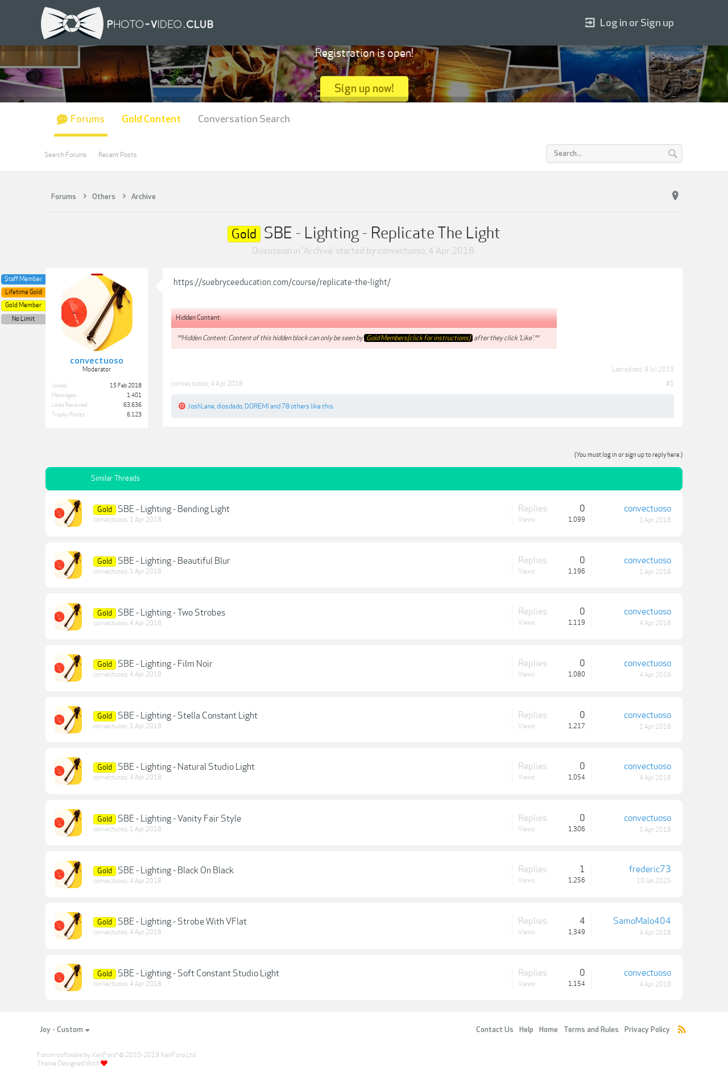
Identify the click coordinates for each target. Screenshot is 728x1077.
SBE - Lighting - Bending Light (174, 509)
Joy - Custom (64, 1029)
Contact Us (495, 1029)
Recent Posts (117, 155)
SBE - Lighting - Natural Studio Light (186, 767)
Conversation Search (244, 119)
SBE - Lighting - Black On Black (176, 870)
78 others (295, 406)
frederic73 (650, 869)
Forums (88, 119)
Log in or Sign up (629, 23)
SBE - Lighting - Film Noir (165, 664)
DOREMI (257, 406)
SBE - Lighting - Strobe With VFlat (182, 921)
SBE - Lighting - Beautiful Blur (174, 561)
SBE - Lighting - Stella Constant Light (188, 715)
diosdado (229, 406)
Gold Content (151, 119)
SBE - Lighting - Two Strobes (171, 612)
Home (548, 1029)
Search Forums (65, 155)
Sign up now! (364, 88)
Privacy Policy (647, 1029)
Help (526, 1029)
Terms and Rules (591, 1029)
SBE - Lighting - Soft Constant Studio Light (198, 973)
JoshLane (201, 406)
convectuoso (401, 251)
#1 (670, 383)
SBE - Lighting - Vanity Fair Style (179, 818)
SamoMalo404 (642, 921)
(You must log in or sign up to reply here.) (628, 455)
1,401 (134, 395)
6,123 (134, 414)
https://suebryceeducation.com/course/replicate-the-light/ (282, 282)
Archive (318, 251)
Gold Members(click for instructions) (418, 338)
